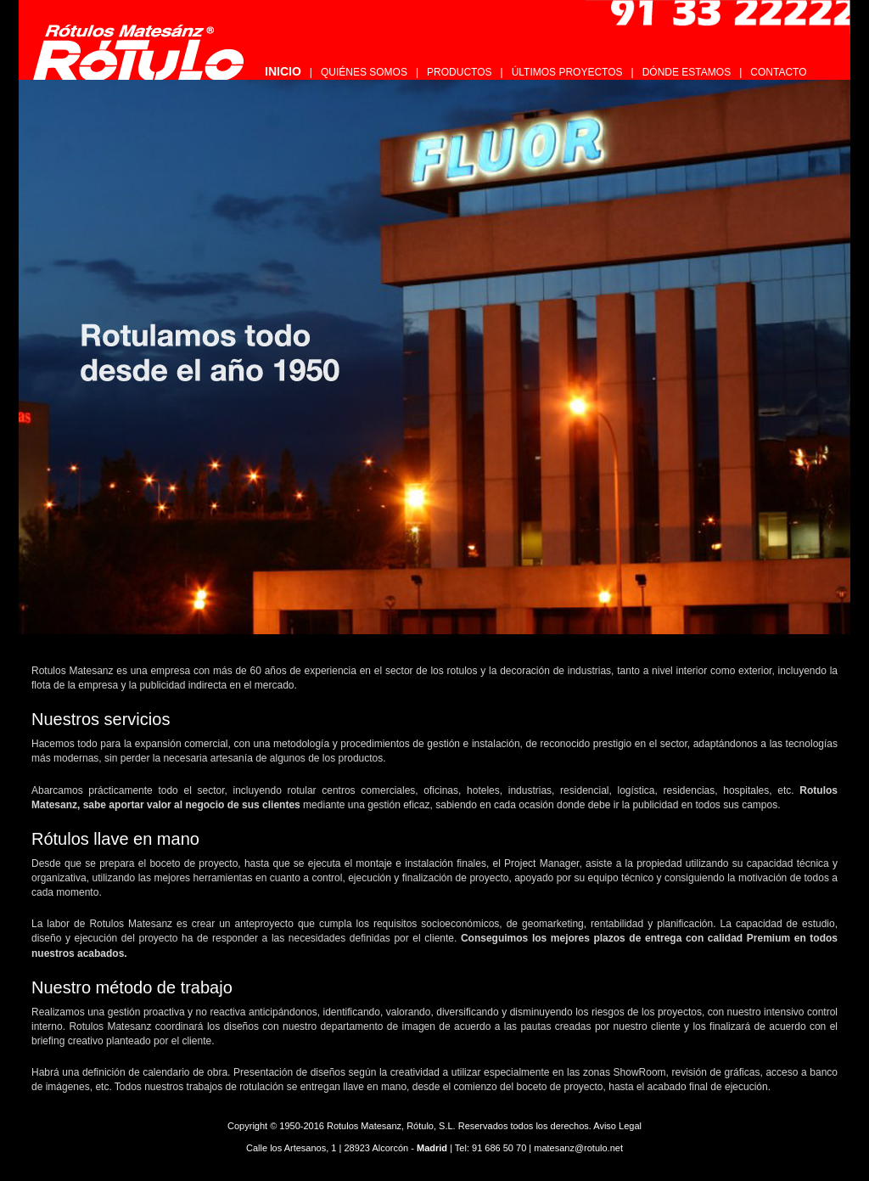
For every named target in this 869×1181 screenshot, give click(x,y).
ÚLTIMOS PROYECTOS (567, 72)
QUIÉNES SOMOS (364, 72)
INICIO (283, 71)
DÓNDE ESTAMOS (686, 72)
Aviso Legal (617, 1126)
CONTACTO (778, 72)
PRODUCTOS (459, 72)
